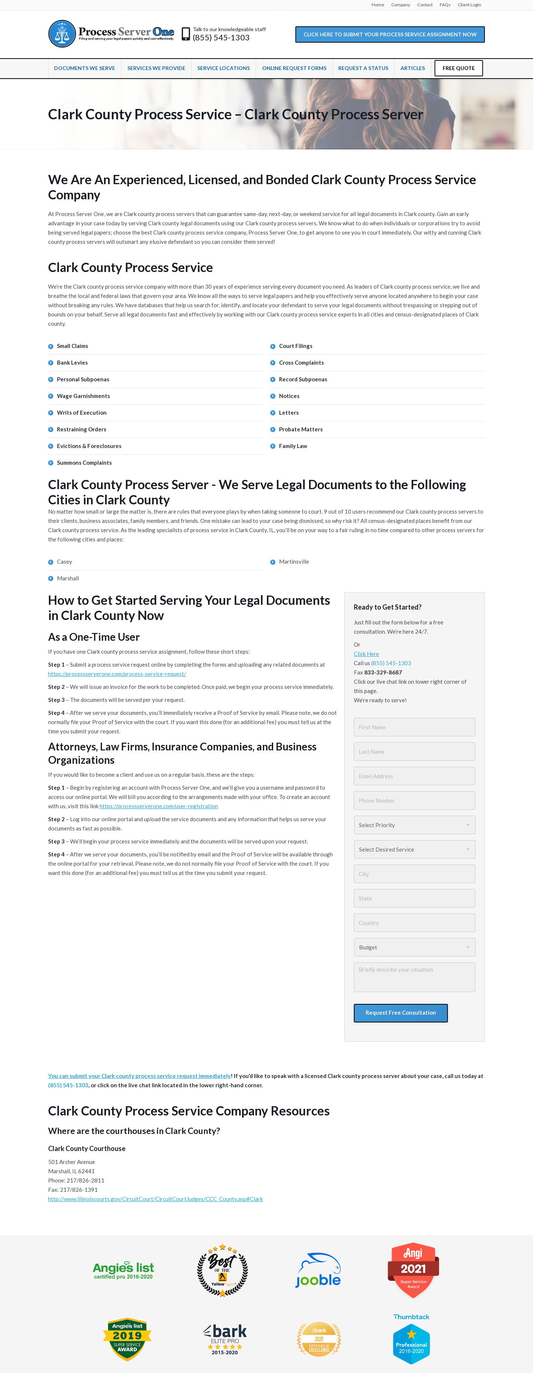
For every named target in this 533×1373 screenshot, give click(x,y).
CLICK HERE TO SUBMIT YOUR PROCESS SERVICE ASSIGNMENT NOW (390, 34)
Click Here (366, 653)
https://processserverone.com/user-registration (159, 806)
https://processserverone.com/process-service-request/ (117, 673)
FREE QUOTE (459, 68)
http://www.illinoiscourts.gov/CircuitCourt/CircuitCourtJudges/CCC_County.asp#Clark (155, 1198)
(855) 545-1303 (221, 37)
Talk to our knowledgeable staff (229, 29)
